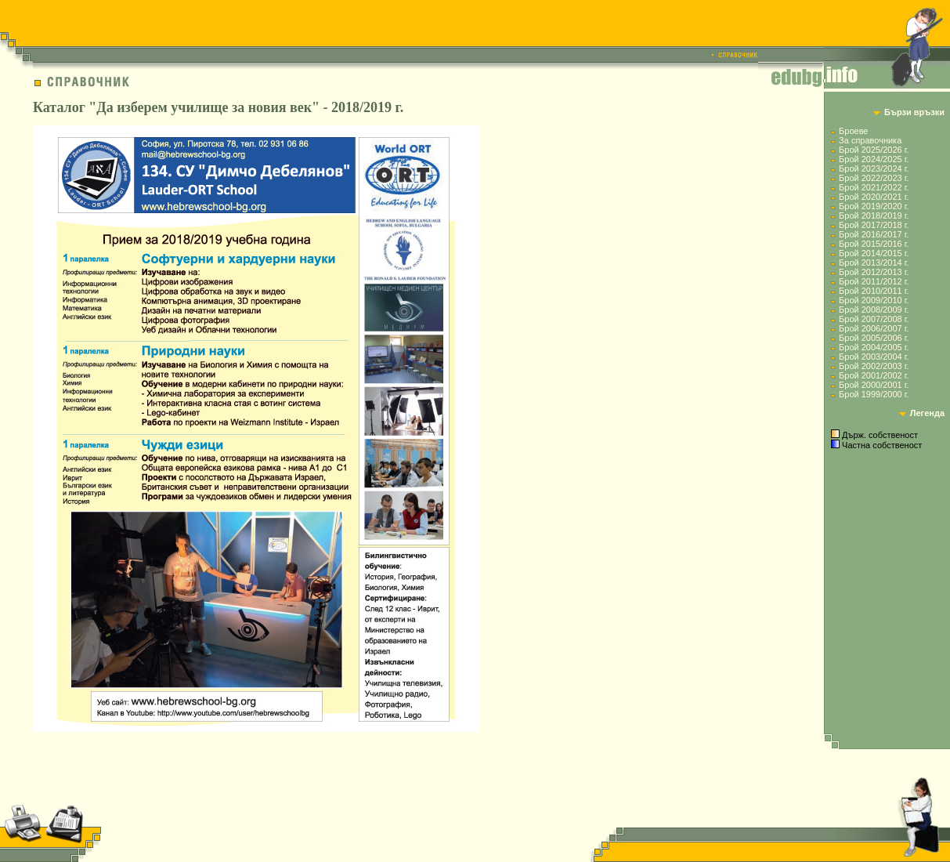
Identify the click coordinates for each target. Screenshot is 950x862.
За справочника (870, 140)
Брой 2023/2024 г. (873, 168)
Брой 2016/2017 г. (873, 234)
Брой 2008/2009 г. (873, 309)
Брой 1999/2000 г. (873, 394)
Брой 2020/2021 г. (873, 196)
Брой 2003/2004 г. (873, 356)
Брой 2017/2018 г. (873, 225)
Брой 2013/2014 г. (873, 262)
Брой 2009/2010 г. (873, 300)
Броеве (853, 131)
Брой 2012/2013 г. (873, 272)
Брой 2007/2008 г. (873, 319)
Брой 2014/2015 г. (873, 253)
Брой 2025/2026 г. (873, 149)
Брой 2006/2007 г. (873, 328)
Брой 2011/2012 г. (873, 281)
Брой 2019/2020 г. (873, 206)
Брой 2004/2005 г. (873, 347)
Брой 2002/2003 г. (873, 366)
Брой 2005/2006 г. (873, 337)
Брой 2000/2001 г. (873, 384)
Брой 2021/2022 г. (873, 187)
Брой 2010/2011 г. (873, 290)
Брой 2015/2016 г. (873, 243)
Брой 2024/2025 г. (873, 159)
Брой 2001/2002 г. (873, 375)
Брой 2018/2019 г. (873, 215)
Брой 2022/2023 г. (873, 178)
